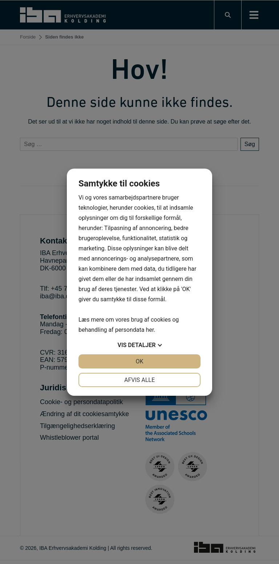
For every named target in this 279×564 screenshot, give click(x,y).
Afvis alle (139, 379)
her (150, 329)
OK (139, 361)
